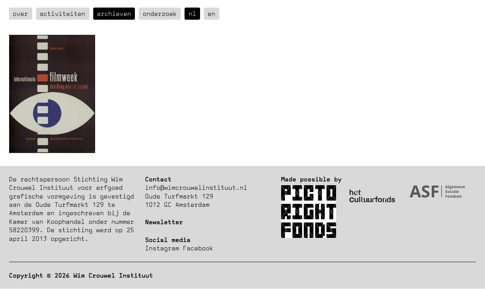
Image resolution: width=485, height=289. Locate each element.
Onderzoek (160, 13)
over (20, 13)
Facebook (198, 248)
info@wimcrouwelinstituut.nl (196, 187)
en (211, 13)
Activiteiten (62, 13)
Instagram (162, 248)
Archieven (114, 13)
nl (192, 13)
